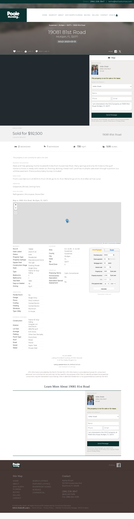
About (60, 15)
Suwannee (53, 25)
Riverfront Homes (42, 487)
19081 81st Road (79, 25)
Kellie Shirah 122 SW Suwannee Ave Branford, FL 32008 (72, 483)
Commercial (39, 493)
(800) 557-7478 (68, 494)
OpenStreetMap (112, 243)
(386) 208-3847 (97, 1)
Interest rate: (98, 267)
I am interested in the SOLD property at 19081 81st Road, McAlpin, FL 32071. (111, 106)
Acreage (37, 490)
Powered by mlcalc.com (104, 294)
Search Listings (40, 481)
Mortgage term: (98, 263)
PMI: (101, 279)
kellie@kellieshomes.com (120, 1)
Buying (87, 15)
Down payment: (98, 259)
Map (111, 58)
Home (44, 15)
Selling (95, 15)
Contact (104, 15)
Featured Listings (41, 484)
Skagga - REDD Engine (79, 508)
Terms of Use (36, 508)
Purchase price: (98, 255)
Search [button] (52, 15)
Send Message (111, 115)
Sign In (113, 15)
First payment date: (97, 283)
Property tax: (98, 271)
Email (102, 71)
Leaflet (105, 243)
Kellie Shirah (104, 67)
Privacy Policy (120, 121)
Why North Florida (73, 15)
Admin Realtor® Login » (21, 508)
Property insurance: (97, 275)
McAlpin (62, 25)
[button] (67, 221)
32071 (69, 25)
